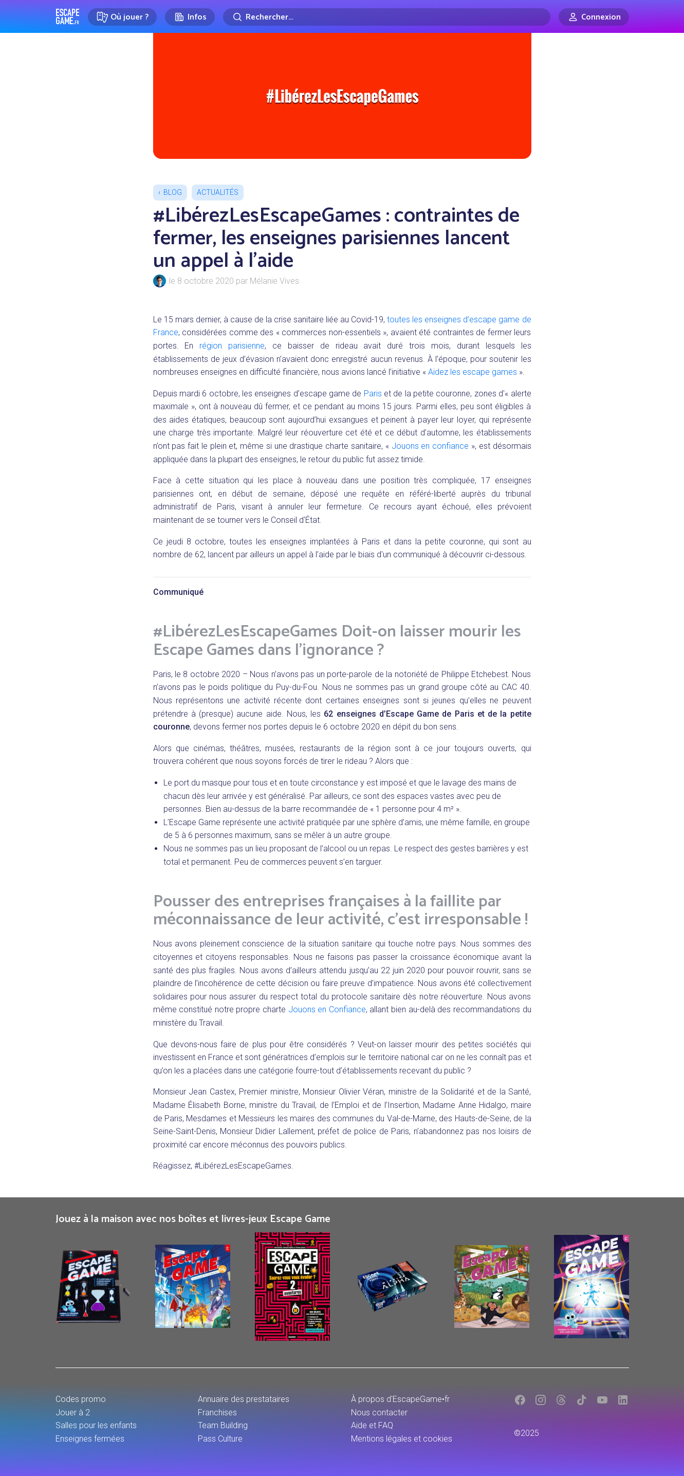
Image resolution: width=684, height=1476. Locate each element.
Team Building (223, 1425)
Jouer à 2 (73, 1412)
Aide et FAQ (372, 1425)
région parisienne (232, 346)
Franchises (217, 1412)
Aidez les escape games (472, 372)
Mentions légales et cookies (401, 1439)
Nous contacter (379, 1412)
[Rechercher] (386, 17)
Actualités (217, 192)
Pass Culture (220, 1439)
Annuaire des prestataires (243, 1399)
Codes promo (81, 1399)
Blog (172, 192)
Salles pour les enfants (96, 1425)
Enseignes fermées (90, 1439)
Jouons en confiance (430, 446)
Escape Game (68, 16)
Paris (373, 393)
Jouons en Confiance (327, 1009)
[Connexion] (594, 17)
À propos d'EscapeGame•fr (400, 1399)
